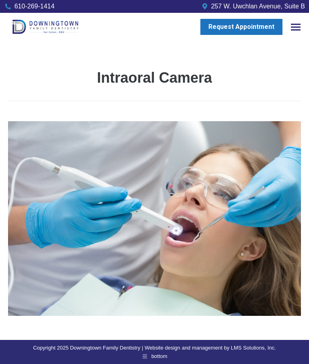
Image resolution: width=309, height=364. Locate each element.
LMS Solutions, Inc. (253, 348)
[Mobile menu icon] (295, 27)
